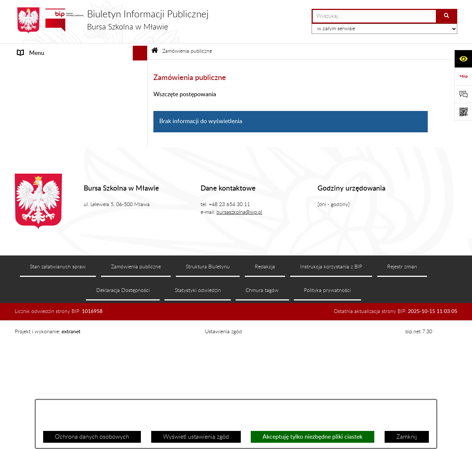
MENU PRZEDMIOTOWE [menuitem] (51, 68)
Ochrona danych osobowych (92, 437)
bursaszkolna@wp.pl (239, 338)
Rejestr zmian (402, 392)
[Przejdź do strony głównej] (112, 20)
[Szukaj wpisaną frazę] (447, 16)
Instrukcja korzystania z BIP (331, 392)
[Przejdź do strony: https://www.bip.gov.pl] (463, 76)
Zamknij (406, 437)
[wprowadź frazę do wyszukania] (374, 16)
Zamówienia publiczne (187, 51)
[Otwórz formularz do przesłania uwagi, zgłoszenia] (463, 94)
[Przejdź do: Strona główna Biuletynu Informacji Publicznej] (154, 51)
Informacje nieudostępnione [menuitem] (53, 263)
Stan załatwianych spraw (58, 392)
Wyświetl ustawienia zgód (196, 437)
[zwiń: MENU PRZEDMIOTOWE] (142, 68)
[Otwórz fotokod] (463, 112)
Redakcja (265, 392)
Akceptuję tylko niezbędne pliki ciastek (312, 437)
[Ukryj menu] (140, 53)
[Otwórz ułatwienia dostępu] (463, 58)
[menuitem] (81, 87)
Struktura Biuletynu (208, 392)
